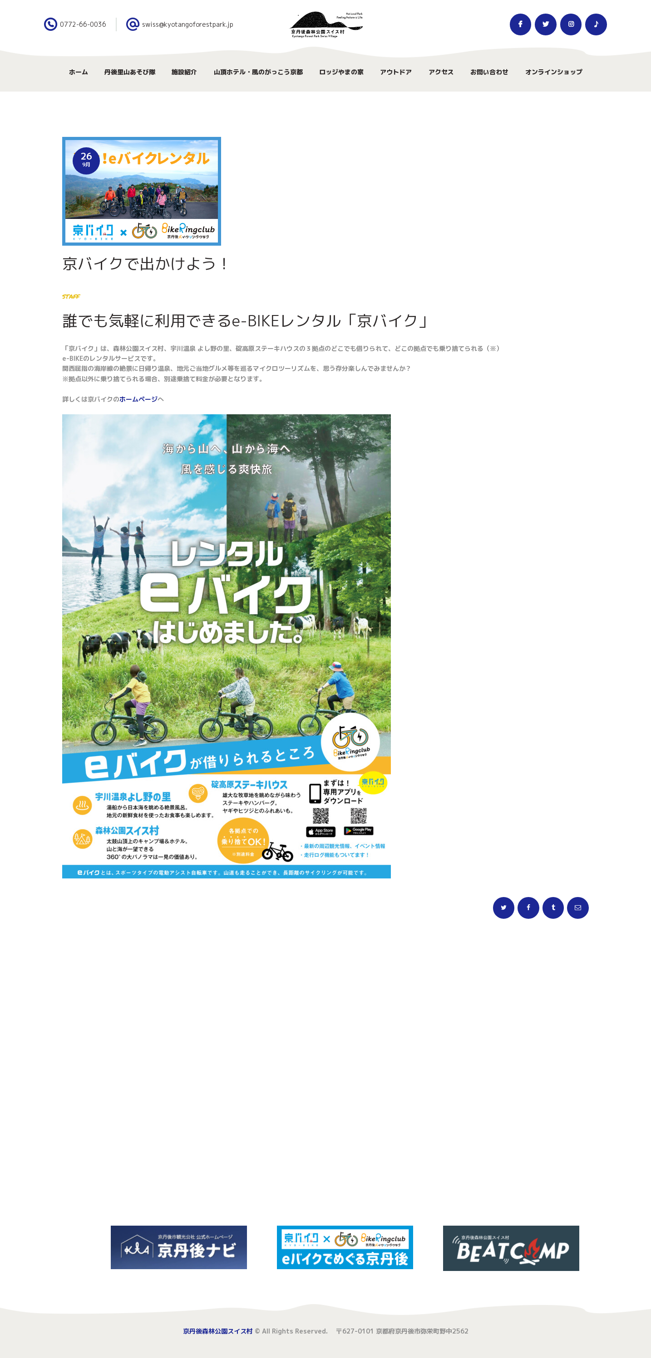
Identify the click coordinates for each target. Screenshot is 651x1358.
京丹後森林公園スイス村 (218, 1331)
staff (70, 296)
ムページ (145, 399)
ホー (125, 399)
